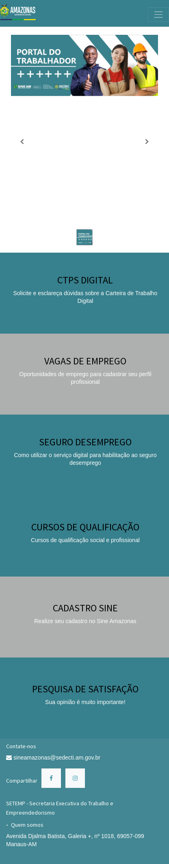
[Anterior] (22, 141)
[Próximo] (147, 141)
